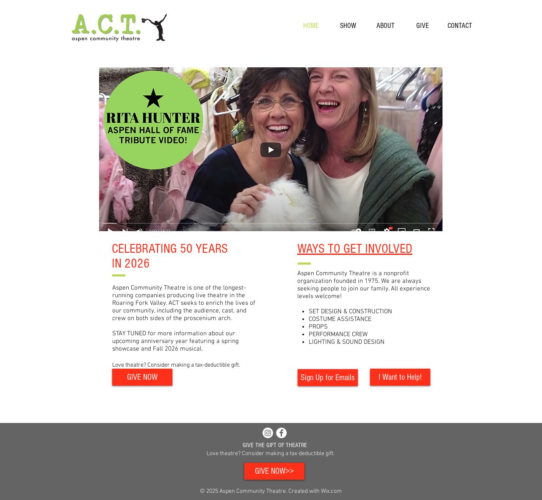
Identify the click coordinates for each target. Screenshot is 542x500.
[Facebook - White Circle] (281, 433)
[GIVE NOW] (142, 377)
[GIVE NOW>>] (274, 471)
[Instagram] (268, 433)
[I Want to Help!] (400, 377)
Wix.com (331, 491)
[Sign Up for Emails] (328, 377)
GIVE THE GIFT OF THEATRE (275, 445)
